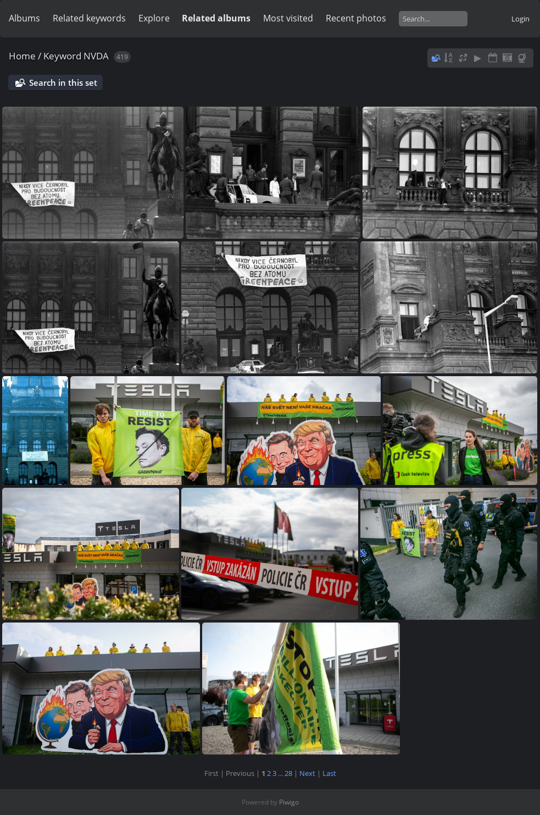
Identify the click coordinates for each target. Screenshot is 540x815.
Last (329, 773)
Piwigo (289, 802)
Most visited (288, 18)
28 (288, 773)
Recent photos (356, 18)
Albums (24, 18)
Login (520, 19)
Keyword (62, 55)
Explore (154, 18)
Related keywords (89, 18)
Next (307, 773)
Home (22, 55)
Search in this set (63, 82)
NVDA (96, 55)
